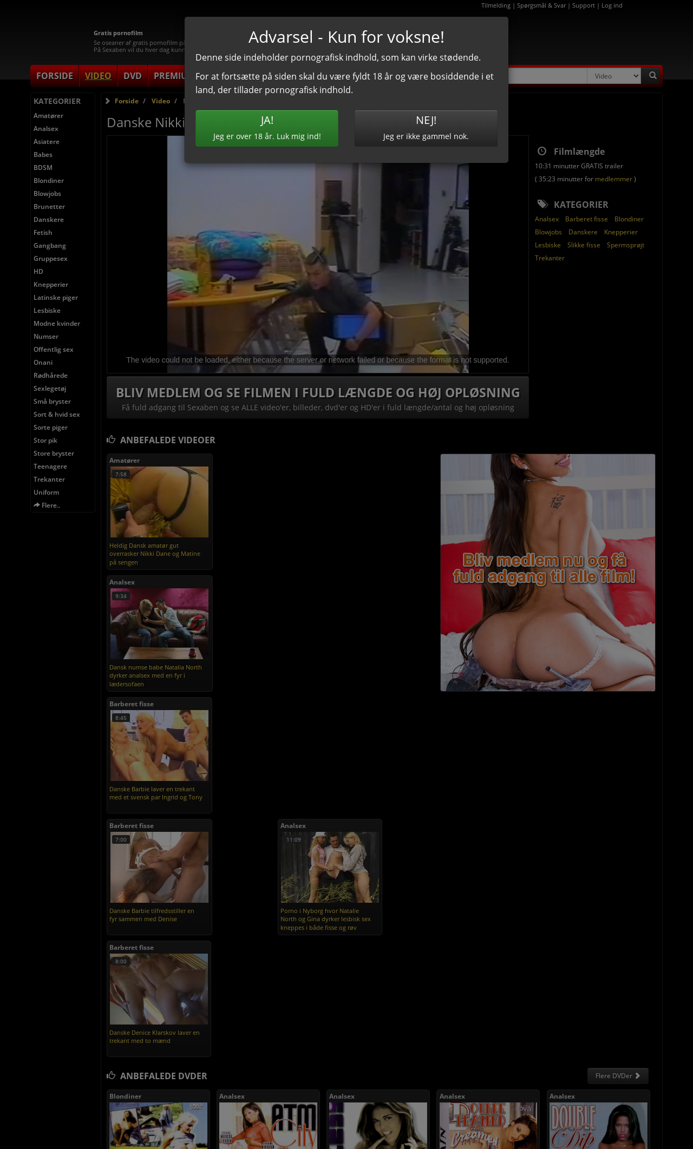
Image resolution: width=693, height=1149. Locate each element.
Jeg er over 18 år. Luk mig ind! (267, 127)
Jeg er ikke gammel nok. (426, 127)
